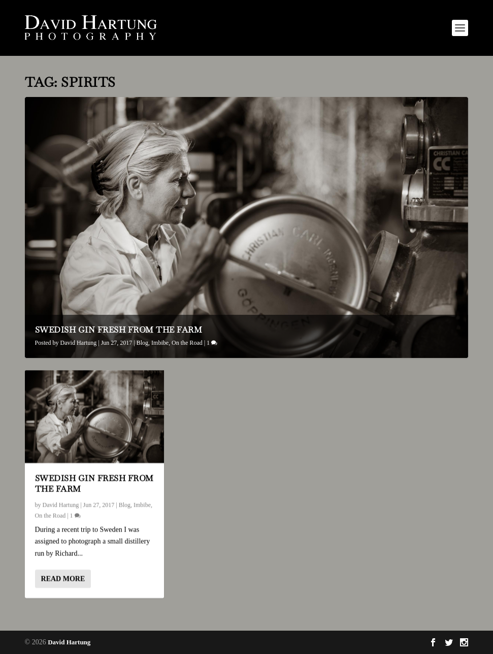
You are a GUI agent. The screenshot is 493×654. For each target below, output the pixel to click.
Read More (63, 578)
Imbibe (160, 342)
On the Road (187, 342)
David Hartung (78, 342)
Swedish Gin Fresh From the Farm (119, 329)
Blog (142, 342)
